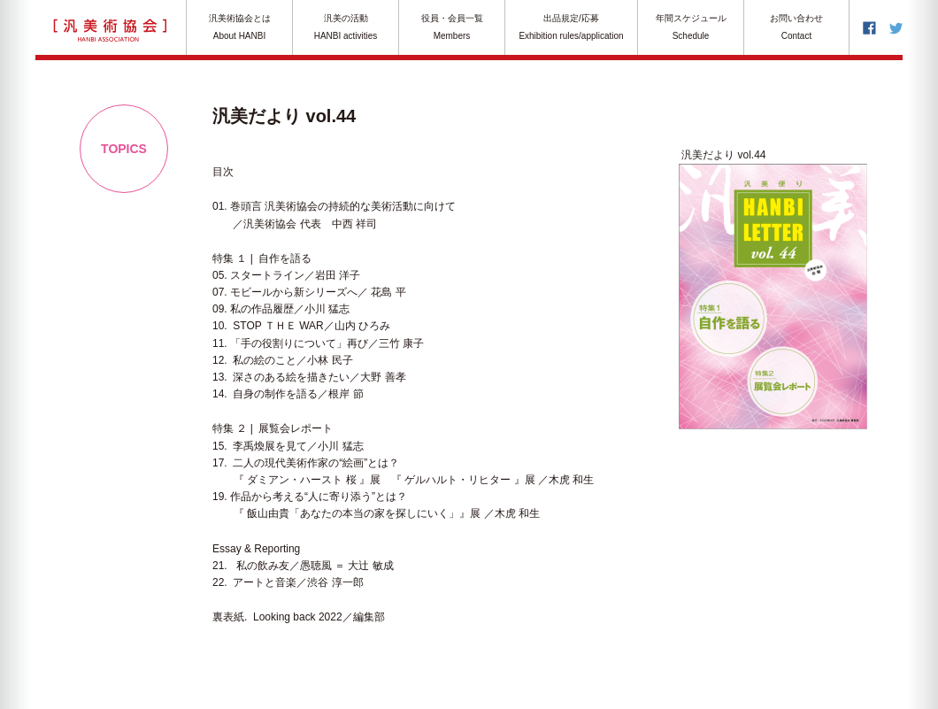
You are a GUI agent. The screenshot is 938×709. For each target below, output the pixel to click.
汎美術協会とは (239, 27)
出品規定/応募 (571, 27)
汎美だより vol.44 (722, 155)
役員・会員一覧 (451, 27)
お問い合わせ (796, 27)
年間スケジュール (690, 27)
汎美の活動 (345, 27)
